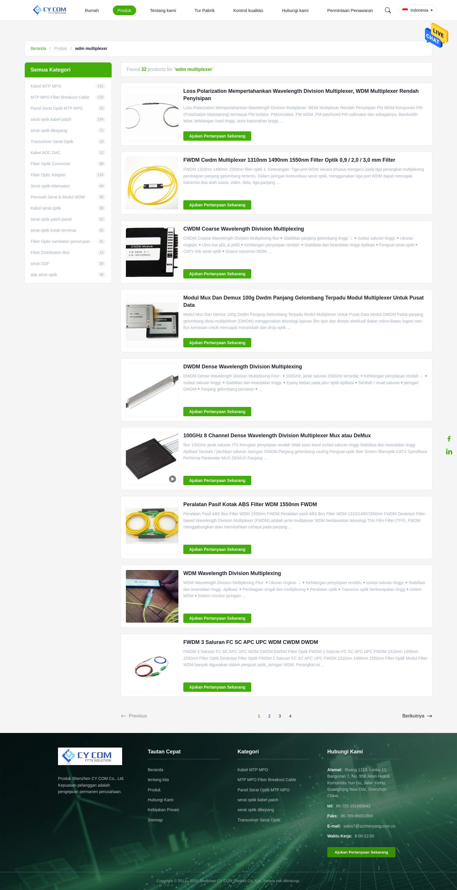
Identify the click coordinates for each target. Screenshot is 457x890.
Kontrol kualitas (248, 10)
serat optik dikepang (256, 809)
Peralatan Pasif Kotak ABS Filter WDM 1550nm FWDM (250, 504)
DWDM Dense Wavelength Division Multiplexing (242, 367)
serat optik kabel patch (258, 799)
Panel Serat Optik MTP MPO (264, 790)
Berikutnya (417, 716)
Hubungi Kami (160, 799)
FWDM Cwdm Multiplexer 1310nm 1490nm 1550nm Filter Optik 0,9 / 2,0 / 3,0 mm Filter (289, 160)
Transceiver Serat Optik (259, 820)
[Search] (388, 10)
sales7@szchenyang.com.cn (370, 826)
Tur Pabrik (205, 10)
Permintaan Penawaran (350, 10)
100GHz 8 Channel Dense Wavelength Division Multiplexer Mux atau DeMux (277, 435)
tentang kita (158, 779)
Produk (124, 10)
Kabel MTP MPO (253, 769)
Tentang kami (163, 10)
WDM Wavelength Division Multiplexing (232, 573)
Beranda (38, 48)
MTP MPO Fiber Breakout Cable (267, 779)
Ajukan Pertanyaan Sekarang (217, 136)
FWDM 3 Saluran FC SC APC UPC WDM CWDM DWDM (250, 642)
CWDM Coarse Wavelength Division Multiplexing (243, 229)
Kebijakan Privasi (163, 809)
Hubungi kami (295, 10)
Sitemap (155, 820)
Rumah (92, 10)
